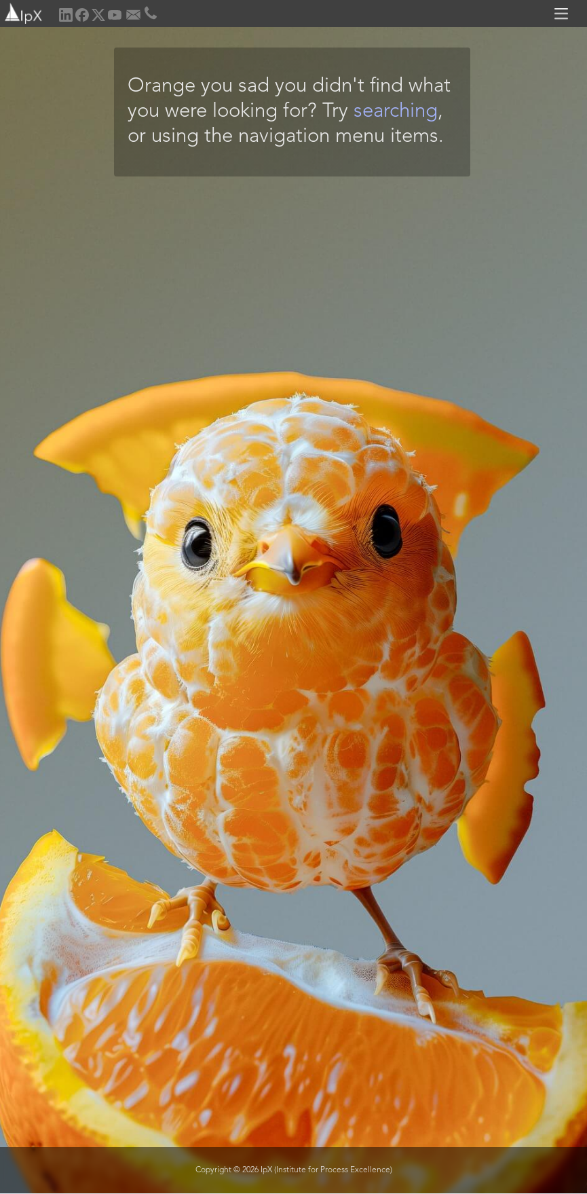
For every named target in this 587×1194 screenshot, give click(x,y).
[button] (563, 13)
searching (396, 112)
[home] (22, 12)
